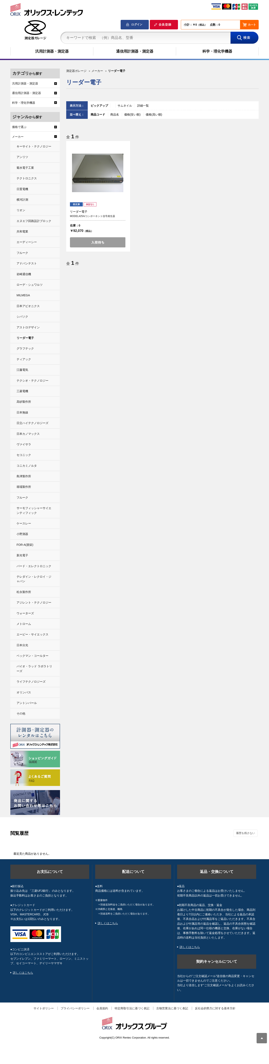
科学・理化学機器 (217, 51)
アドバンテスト (27, 263)
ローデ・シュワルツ (30, 284)
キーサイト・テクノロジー (34, 146)
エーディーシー (27, 242)
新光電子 (22, 555)
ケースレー (24, 523)
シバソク (22, 316)
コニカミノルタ (27, 465)
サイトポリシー (44, 1008)
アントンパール (27, 703)
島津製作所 (24, 476)
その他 (21, 713)
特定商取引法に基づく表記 (132, 1008)
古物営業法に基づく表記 (172, 1008)
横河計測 (22, 199)
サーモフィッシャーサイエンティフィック (34, 510)
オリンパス (24, 692)
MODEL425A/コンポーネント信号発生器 (92, 216)
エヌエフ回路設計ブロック (34, 221)
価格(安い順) (132, 114)
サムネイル (125, 105)
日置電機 (22, 189)
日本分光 (22, 645)
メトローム (24, 623)
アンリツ (22, 157)
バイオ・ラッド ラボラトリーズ (34, 668)
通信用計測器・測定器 (134, 51)
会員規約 (102, 1008)
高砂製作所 (24, 401)
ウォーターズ (25, 613)
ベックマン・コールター (32, 655)
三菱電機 (22, 391)
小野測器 (22, 534)
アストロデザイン (28, 327)
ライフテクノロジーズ (31, 681)
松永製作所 (24, 592)
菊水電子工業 (25, 167)
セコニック (24, 455)
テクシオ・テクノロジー (32, 380)
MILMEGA (23, 295)
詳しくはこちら (23, 972)
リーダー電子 (25, 338)
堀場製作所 (24, 486)
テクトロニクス (27, 178)
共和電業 (22, 231)
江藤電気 (22, 369)
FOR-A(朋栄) (25, 544)
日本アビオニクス (28, 306)
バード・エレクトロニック (34, 566)
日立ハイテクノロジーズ (32, 423)
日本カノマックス (28, 433)
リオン (21, 210)
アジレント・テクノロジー (34, 602)
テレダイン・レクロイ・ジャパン (34, 579)
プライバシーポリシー (75, 1008)
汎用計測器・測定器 (52, 51)
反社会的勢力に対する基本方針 (215, 1008)
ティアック (24, 359)
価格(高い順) (154, 114)
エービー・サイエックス (32, 634)
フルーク (22, 252)
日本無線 (22, 412)
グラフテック (25, 348)
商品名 (115, 114)
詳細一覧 (143, 105)
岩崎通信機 (24, 274)
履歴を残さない (245, 833)
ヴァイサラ (24, 444)
